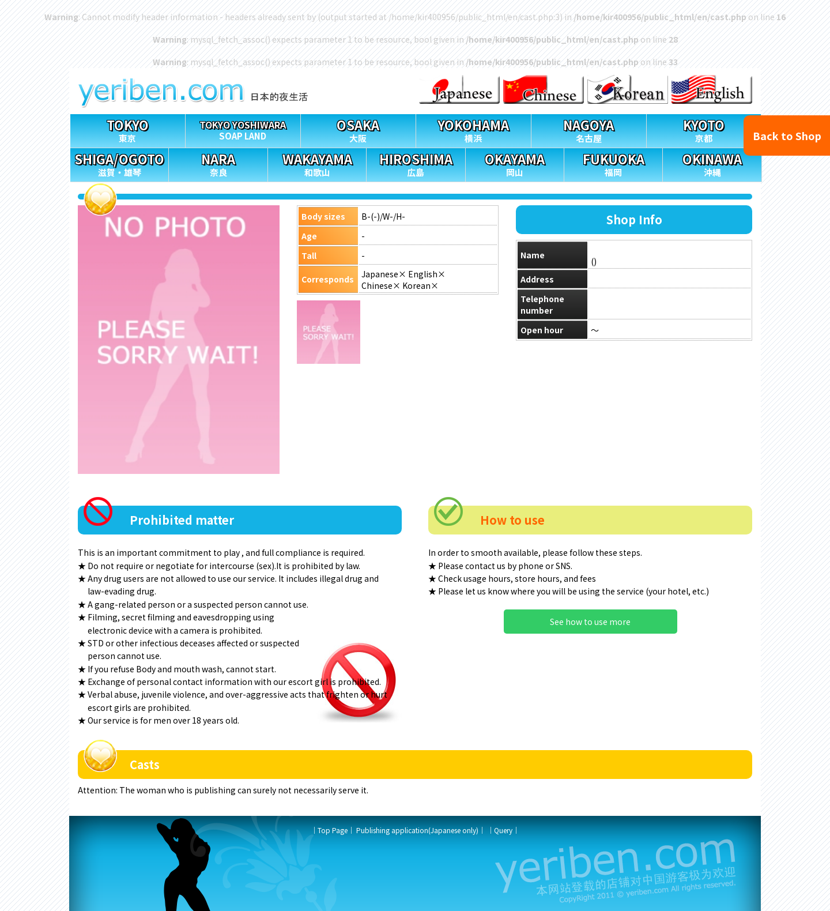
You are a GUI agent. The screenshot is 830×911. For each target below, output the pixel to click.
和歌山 (317, 163)
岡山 (515, 163)
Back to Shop (787, 135)
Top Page (333, 830)
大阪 (358, 129)
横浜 (473, 129)
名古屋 (588, 129)
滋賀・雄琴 (119, 163)
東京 (127, 129)
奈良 (218, 163)
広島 (416, 163)
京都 (704, 129)
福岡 (613, 163)
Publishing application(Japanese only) (417, 830)
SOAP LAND (243, 128)
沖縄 (712, 163)
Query (503, 830)
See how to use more (590, 621)
